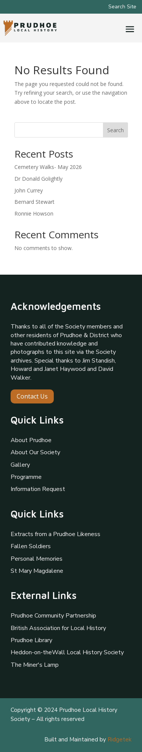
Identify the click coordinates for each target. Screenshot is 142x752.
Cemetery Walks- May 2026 (48, 166)
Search (115, 130)
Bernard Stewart (34, 201)
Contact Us (32, 396)
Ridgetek (119, 739)
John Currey (28, 190)
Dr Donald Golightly (38, 178)
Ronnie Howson (33, 213)
